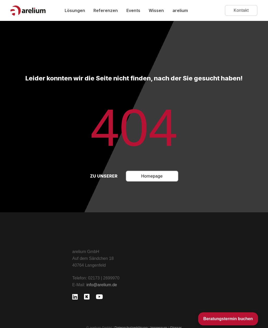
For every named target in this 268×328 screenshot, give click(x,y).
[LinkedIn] (75, 297)
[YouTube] (99, 297)
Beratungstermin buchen (228, 319)
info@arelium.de (101, 285)
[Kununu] (87, 297)
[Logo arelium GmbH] (28, 10)
